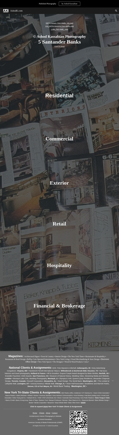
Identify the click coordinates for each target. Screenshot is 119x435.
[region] (59, 3)
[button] (116, 11)
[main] (59, 34)
